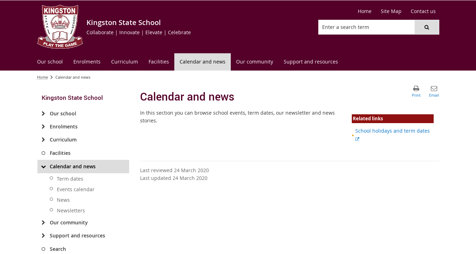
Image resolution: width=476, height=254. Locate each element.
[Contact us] (423, 11)
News (63, 199)
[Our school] (43, 113)
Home (42, 77)
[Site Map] (391, 11)
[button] (427, 27)
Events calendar (76, 189)
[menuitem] (50, 62)
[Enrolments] (43, 126)
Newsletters (71, 210)
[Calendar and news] (43, 166)
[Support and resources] (43, 235)
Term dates (70, 178)
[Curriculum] (43, 139)
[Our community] (43, 222)
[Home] (364, 11)
